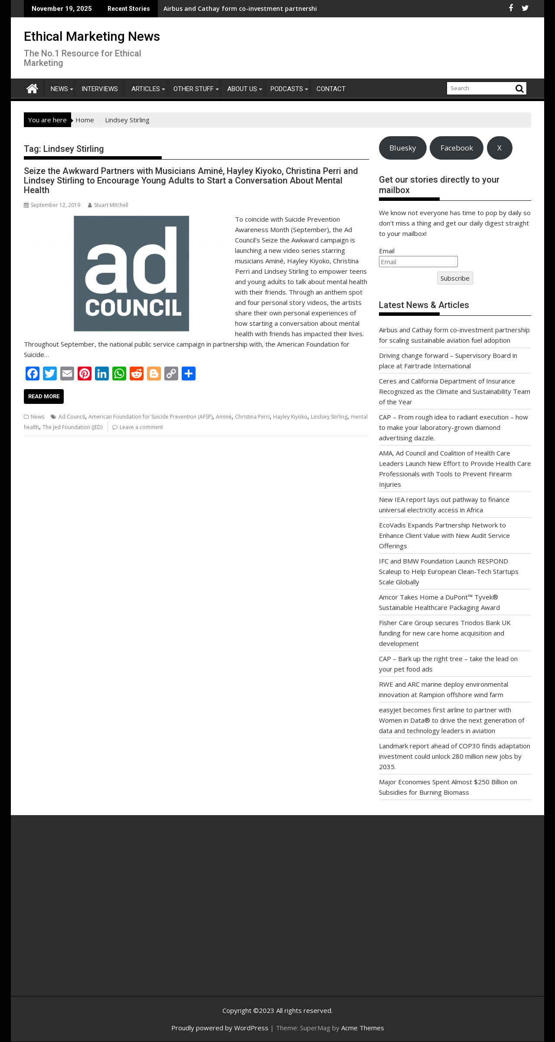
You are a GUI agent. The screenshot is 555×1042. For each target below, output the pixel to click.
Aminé (224, 416)
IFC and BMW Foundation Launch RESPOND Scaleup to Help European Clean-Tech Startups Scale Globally (449, 571)
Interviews (100, 89)
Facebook (457, 148)
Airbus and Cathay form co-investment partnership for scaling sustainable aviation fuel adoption (262, 8)
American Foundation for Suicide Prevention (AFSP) (150, 416)
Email (387, 250)
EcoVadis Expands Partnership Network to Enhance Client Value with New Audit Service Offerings (444, 535)
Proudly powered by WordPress (219, 1027)
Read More (43, 396)
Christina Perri (252, 416)
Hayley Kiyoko (290, 416)
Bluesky (402, 148)
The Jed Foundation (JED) (72, 427)
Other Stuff (193, 89)
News (59, 89)
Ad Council (72, 416)
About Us (242, 89)
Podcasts (287, 89)
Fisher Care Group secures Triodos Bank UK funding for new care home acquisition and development (445, 633)
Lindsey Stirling (329, 416)
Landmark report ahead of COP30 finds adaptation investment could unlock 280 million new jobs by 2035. (454, 756)
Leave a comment (141, 427)
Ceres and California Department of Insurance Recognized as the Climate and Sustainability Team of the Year (454, 391)
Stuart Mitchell (108, 205)
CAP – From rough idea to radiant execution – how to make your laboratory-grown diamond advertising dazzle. (453, 427)
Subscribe (455, 278)
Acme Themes (362, 1027)
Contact (331, 89)
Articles (145, 89)
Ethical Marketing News (92, 36)
